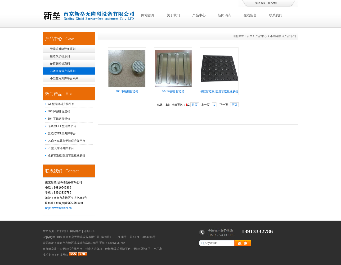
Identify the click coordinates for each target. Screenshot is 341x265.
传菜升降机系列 (60, 63)
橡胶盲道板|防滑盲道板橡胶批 (66, 155)
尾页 (234, 104)
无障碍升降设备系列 (63, 49)
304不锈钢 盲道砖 (59, 111)
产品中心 (199, 15)
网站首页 (147, 15)
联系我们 (273, 2)
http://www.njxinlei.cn (58, 208)
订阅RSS (89, 231)
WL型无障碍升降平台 (61, 104)
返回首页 (260, 2)
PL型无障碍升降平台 (61, 148)
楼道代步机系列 (60, 56)
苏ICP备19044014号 (142, 237)
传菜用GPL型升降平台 (62, 126)
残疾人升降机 (93, 249)
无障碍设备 (141, 249)
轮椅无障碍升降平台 (118, 249)
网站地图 (75, 231)
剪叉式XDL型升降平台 (62, 133)
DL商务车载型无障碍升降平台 (66, 140)
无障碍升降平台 (72, 249)
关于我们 (173, 15)
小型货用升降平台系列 (64, 78)
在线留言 (250, 15)
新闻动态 (224, 15)
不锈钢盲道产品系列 (63, 71)
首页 (249, 36)
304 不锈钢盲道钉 (59, 118)
